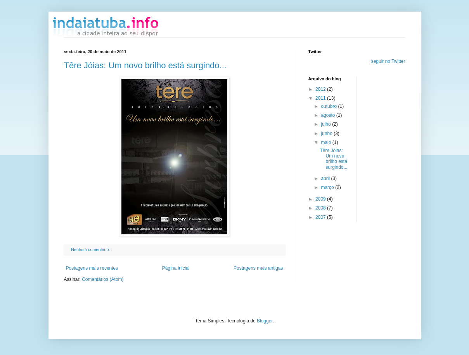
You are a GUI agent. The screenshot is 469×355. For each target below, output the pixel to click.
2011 (321, 98)
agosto (328, 115)
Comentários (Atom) (102, 279)
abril (326, 178)
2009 (321, 199)
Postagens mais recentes (92, 268)
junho (327, 133)
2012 (321, 89)
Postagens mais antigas (258, 268)
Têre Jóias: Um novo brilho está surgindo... (145, 65)
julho (326, 124)
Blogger (265, 321)
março (328, 187)
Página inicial (176, 268)
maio (326, 142)
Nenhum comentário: (91, 249)
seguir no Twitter (388, 61)
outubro (329, 106)
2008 (321, 208)
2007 (321, 217)
